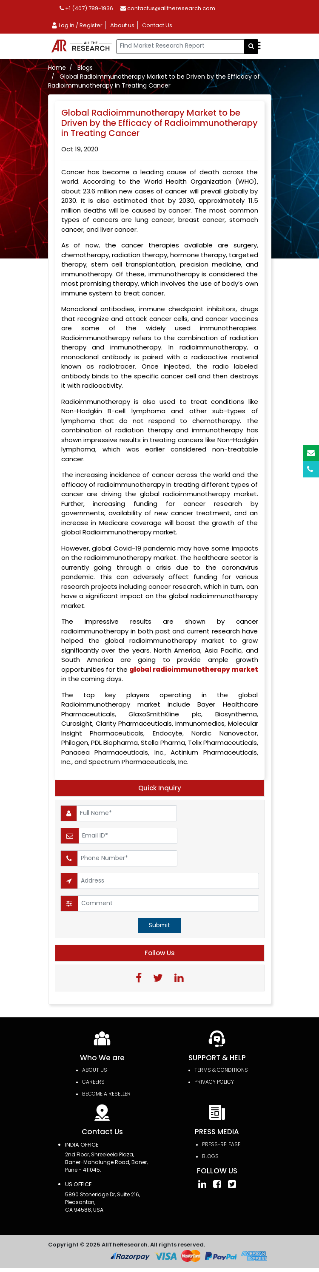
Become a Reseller (106, 1093)
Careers (93, 1081)
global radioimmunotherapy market (193, 669)
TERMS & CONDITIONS (221, 1069)
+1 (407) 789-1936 (86, 8)
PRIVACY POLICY (214, 1081)
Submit (159, 925)
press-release (221, 1144)
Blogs (85, 67)
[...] (180, 46)
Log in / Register (77, 25)
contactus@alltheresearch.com (167, 8)
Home (57, 67)
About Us (94, 1069)
